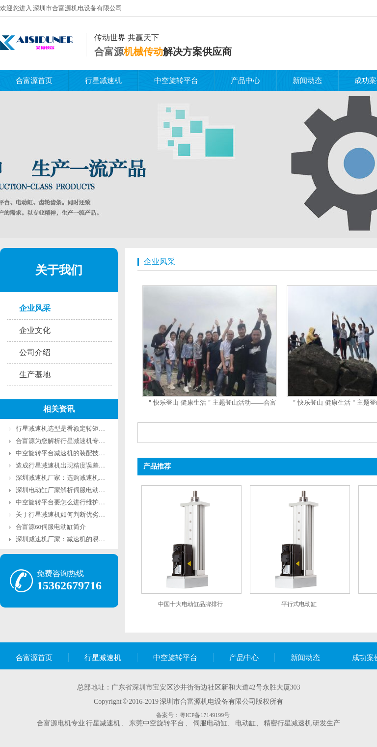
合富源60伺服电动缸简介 (51, 526)
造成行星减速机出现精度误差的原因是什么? (78, 465)
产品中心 (245, 80)
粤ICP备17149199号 (205, 715)
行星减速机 (103, 80)
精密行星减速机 (288, 723)
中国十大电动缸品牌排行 (190, 604)
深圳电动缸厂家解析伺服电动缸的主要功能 (76, 490)
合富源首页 (34, 80)
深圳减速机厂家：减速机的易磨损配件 (70, 539)
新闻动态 (307, 80)
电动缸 (245, 723)
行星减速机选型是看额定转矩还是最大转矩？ (79, 428)
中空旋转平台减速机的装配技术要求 (67, 453)
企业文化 (35, 330)
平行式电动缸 (299, 604)
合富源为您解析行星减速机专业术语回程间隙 (79, 440)
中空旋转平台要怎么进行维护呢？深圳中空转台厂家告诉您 (99, 502)
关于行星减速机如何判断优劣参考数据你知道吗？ (86, 514)
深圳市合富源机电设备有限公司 (77, 8)
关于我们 (58, 270)
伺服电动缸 (210, 723)
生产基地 (35, 374)
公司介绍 (35, 352)
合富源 (109, 51)
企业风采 (35, 308)
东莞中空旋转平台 (156, 723)
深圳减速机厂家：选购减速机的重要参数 (73, 477)
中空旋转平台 (176, 80)
